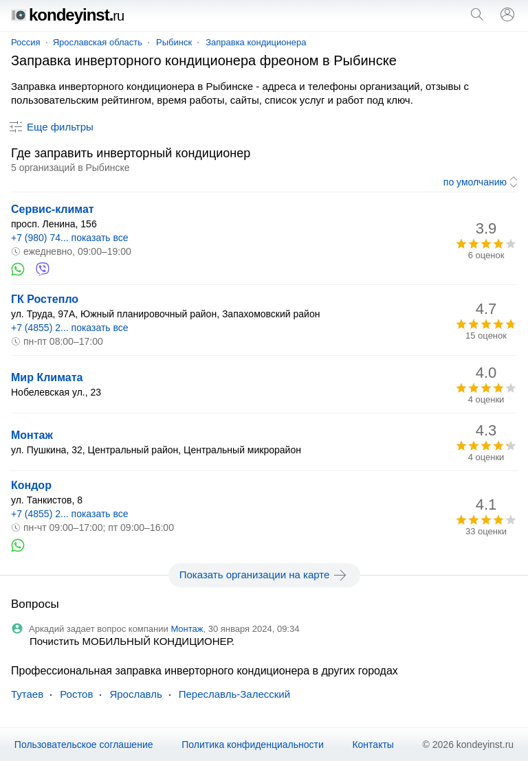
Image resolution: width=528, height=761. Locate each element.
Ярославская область (97, 42)
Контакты (372, 744)
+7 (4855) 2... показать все (70, 327)
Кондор (31, 485)
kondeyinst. (67, 14)
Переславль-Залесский (234, 694)
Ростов (76, 694)
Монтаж (32, 435)
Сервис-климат (52, 209)
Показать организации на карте (264, 575)
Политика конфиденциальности (253, 744)
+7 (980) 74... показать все (70, 237)
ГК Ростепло (44, 299)
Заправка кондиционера (256, 42)
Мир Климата (46, 377)
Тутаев (27, 694)
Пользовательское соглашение (83, 744)
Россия (26, 42)
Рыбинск (174, 42)
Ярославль (135, 694)
